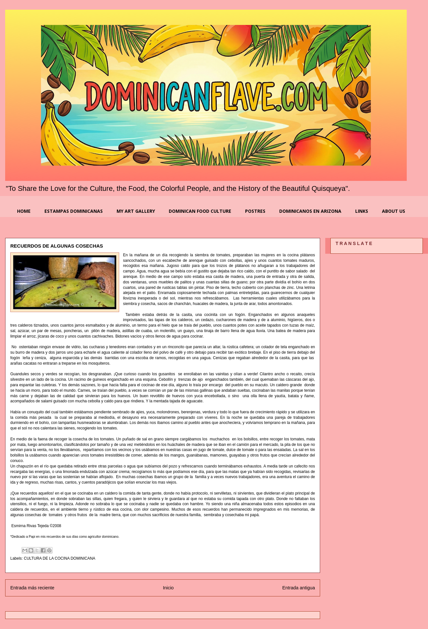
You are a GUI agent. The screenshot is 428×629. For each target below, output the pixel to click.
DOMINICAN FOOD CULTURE (200, 211)
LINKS (361, 211)
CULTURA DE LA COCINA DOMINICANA (59, 558)
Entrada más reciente (32, 587)
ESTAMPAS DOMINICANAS (73, 211)
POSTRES (255, 211)
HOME (24, 211)
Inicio (168, 587)
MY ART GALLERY (136, 211)
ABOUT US (393, 211)
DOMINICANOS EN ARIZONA (310, 211)
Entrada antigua (298, 587)
